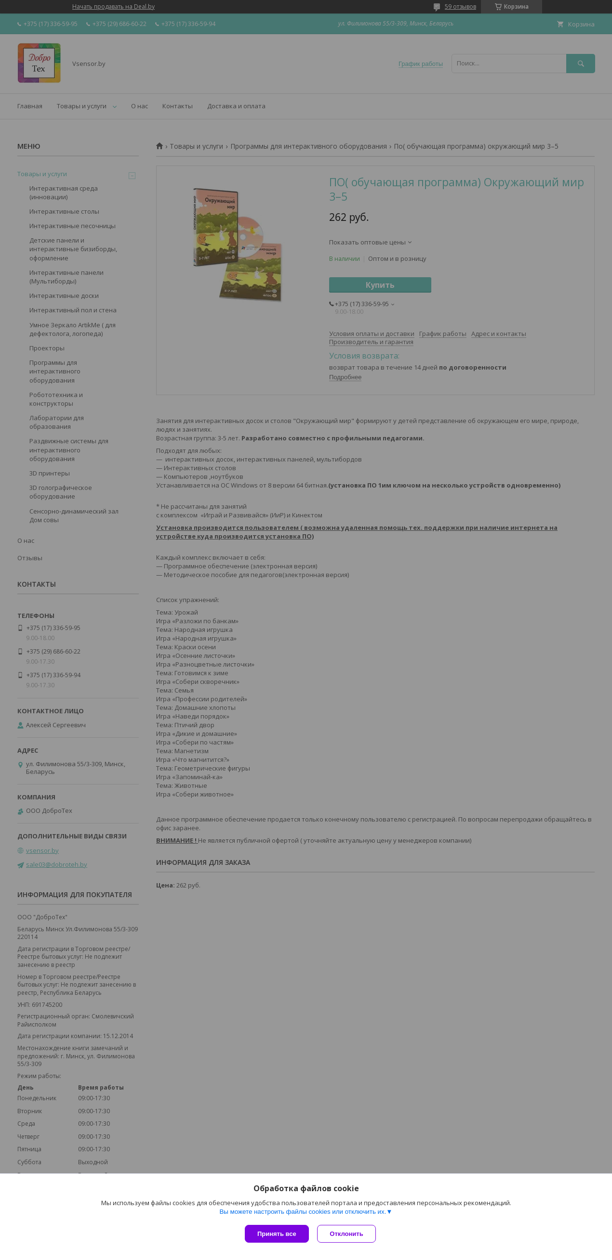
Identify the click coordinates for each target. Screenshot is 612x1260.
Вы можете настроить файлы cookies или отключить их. (302, 1212)
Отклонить (347, 1233)
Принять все (276, 1233)
